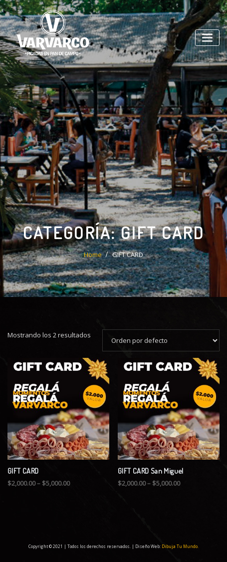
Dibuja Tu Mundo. (180, 546)
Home (93, 256)
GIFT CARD (127, 256)
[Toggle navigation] (207, 37)
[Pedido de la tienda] (161, 342)
